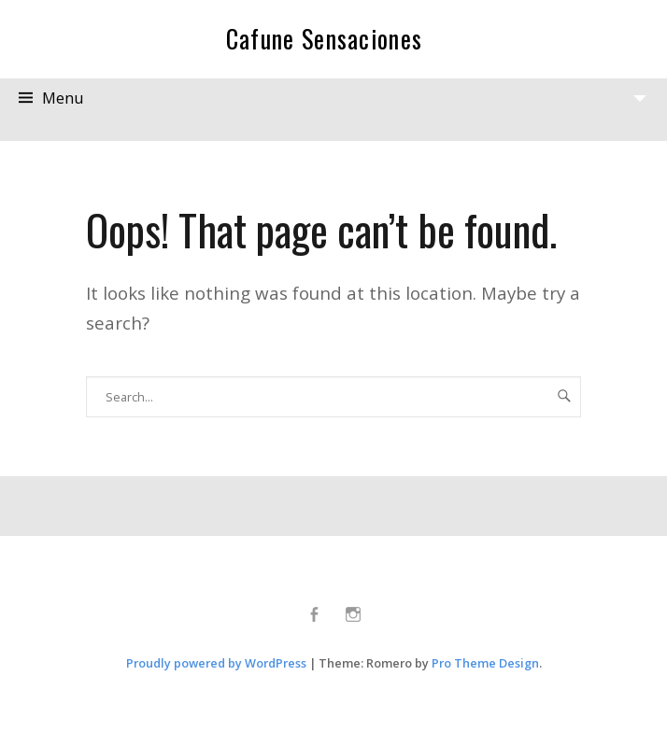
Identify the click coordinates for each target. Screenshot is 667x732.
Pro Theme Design (485, 663)
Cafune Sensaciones (324, 39)
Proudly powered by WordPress (216, 663)
